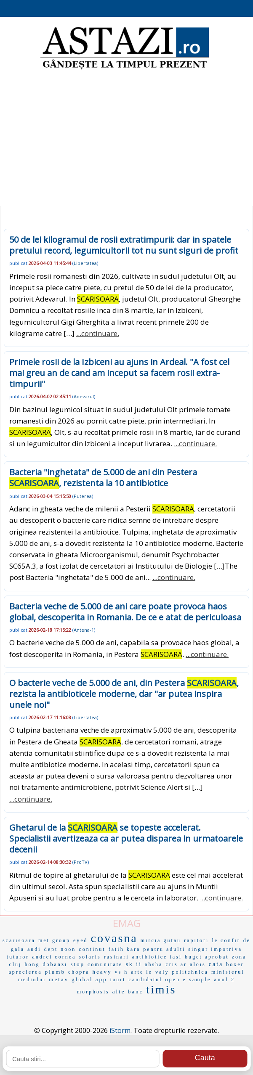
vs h (121, 972)
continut (92, 949)
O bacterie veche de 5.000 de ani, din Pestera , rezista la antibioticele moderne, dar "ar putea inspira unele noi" (124, 693)
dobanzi (55, 964)
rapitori (196, 940)
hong (32, 964)
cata (216, 964)
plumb (55, 972)
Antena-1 (84, 630)
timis (161, 989)
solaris (90, 957)
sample (200, 979)
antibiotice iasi (157, 957)
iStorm (119, 1030)
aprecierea (25, 972)
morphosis (93, 992)
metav (59, 979)
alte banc (128, 991)
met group (54, 940)
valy (162, 972)
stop (77, 964)
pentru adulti (164, 949)
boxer (235, 964)
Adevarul (84, 396)
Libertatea (85, 263)
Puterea (83, 496)
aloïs (198, 964)
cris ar (176, 964)
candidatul (145, 979)
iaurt (118, 979)
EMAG (127, 923)
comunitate (105, 964)
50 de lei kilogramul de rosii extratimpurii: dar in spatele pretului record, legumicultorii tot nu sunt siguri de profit (123, 245)
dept (51, 949)
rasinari (116, 957)
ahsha (153, 964)
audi (34, 949)
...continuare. (97, 333)
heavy (102, 972)
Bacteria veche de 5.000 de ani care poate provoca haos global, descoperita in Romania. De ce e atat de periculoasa (125, 612)
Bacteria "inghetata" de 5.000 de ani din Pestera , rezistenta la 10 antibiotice (103, 477)
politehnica (190, 972)
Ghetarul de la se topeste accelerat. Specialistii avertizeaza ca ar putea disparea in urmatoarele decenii (126, 838)
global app (89, 979)
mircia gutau (161, 940)
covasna (114, 938)
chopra (79, 972)
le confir (226, 940)
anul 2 (224, 979)
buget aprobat (207, 957)
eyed (80, 940)
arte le (141, 972)
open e (175, 979)
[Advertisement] (126, 139)
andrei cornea (54, 957)
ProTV (81, 862)
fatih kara (125, 949)
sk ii (133, 964)
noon (68, 949)
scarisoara (19, 940)
